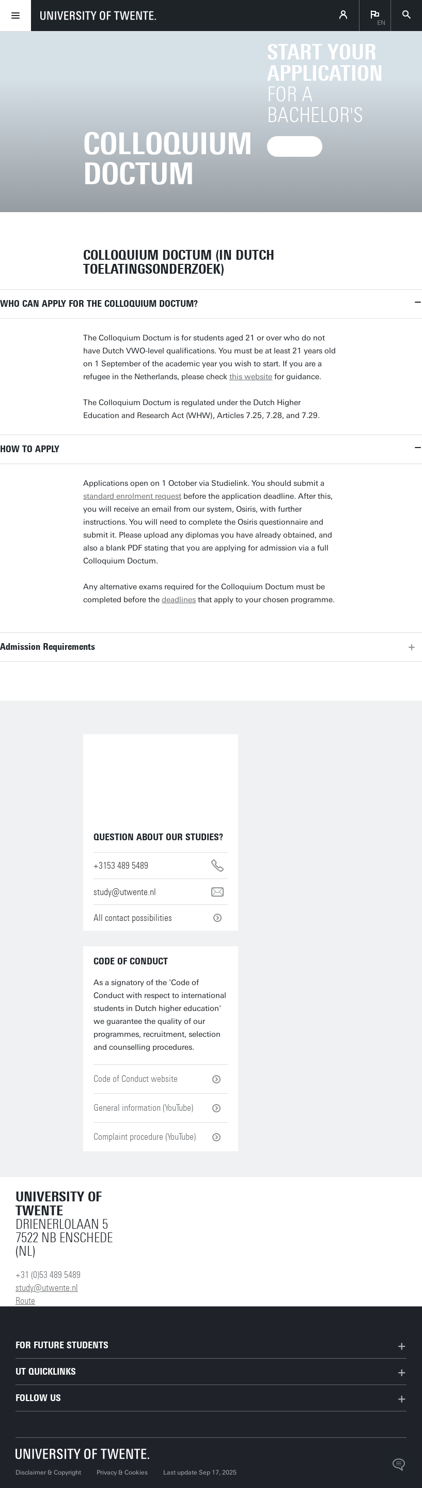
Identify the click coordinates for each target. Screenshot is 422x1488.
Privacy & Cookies (122, 1472)
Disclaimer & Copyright (48, 1472)
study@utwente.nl (46, 1287)
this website (250, 376)
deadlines (179, 599)
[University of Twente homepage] (98, 15)
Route (25, 1300)
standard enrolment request (132, 496)
